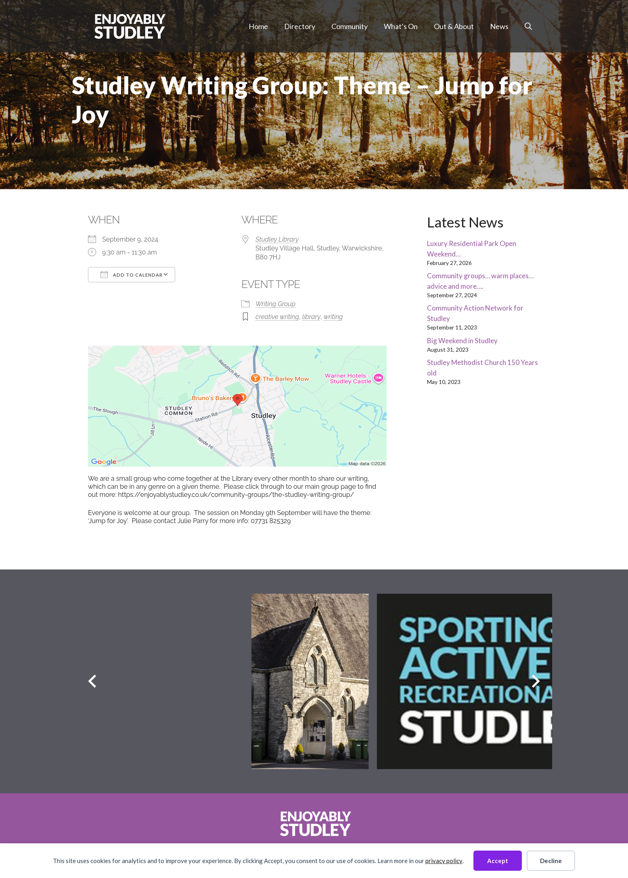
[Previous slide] (92, 681)
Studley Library (277, 239)
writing (333, 317)
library (311, 317)
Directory (299, 26)
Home (258, 26)
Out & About (454, 26)
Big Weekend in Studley (462, 340)
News (499, 26)
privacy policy (444, 860)
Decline (551, 860)
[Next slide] (535, 681)
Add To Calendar (131, 274)
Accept (497, 860)
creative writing (277, 317)
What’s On (401, 26)
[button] (528, 26)
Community (349, 26)
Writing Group (275, 304)
